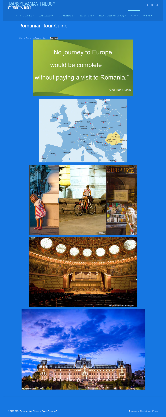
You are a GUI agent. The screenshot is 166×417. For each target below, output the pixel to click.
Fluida (143, 411)
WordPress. (153, 411)
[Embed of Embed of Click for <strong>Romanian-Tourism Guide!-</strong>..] (83, 78)
